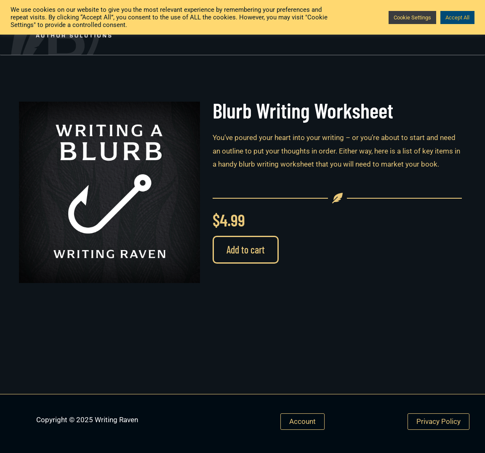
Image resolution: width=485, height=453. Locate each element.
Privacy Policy (438, 421)
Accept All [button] (457, 17)
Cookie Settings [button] (412, 17)
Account (302, 421)
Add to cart (246, 249)
